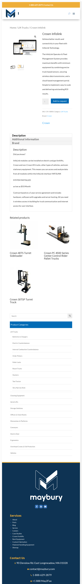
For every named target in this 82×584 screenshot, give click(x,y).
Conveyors (14, 427)
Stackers (16, 375)
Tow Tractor (17, 381)
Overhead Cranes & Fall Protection (22, 447)
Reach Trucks (17, 369)
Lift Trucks (23, 27)
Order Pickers (17, 356)
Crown (49, 116)
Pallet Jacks (17, 362)
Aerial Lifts (14, 402)
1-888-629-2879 (36, 5)
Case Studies (17, 533)
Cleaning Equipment (17, 396)
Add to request (60, 101)
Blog (14, 525)
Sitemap (15, 547)
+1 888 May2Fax (42, 580)
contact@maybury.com (42, 568)
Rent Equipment (18, 539)
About (14, 520)
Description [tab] (19, 135)
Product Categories (19, 324)
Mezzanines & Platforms (19, 421)
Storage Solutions (16, 408)
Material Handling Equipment (23, 545)
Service (15, 528)
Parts (14, 522)
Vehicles (13, 453)
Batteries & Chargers (20, 337)
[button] (35, 37)
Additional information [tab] (25, 139)
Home (13, 27)
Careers (15, 531)
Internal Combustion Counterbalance (26, 349)
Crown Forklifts (18, 536)
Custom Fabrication (19, 542)
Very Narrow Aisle (19, 388)
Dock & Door (14, 434)
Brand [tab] (15, 143)
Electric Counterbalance (21, 343)
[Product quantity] (45, 102)
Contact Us (48, 5)
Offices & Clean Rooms (18, 415)
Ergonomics (14, 440)
